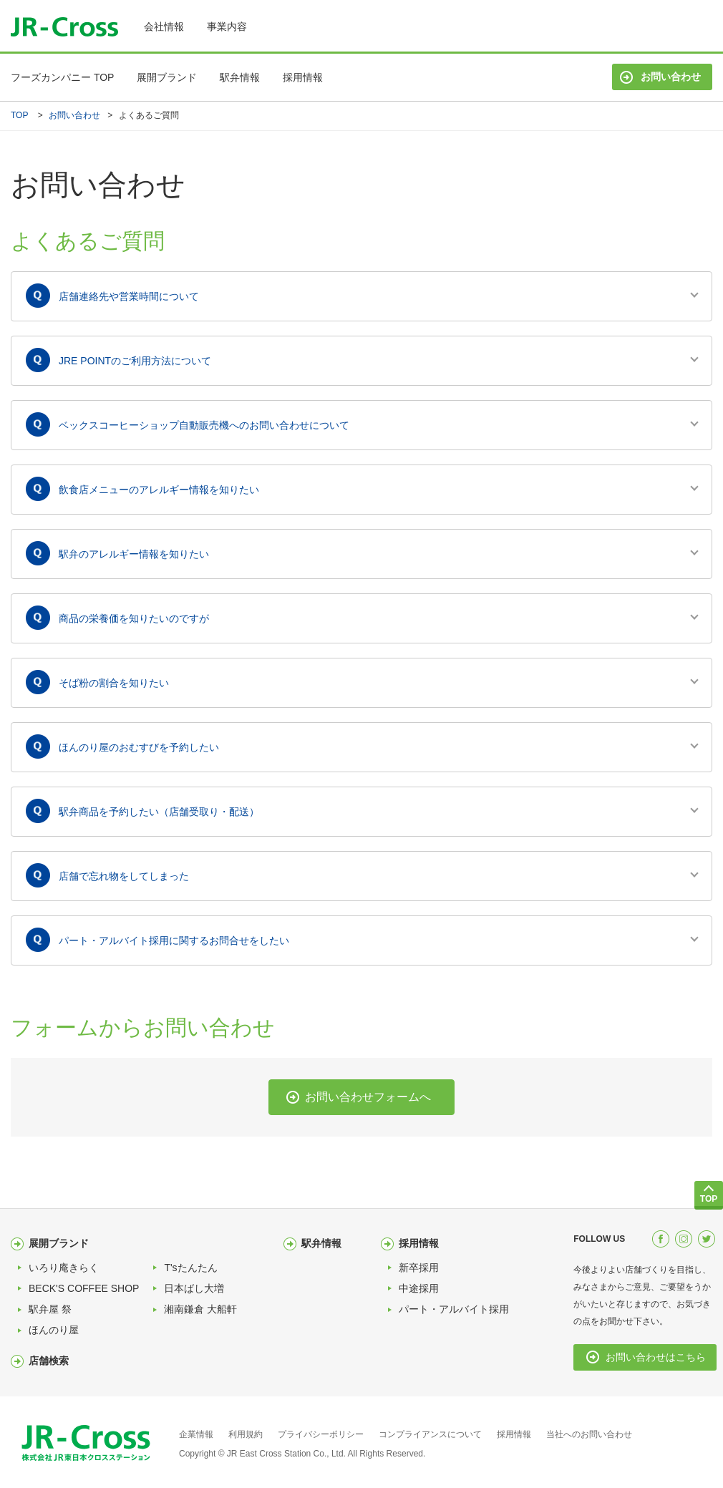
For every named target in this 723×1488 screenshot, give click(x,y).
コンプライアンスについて (430, 1434)
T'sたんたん (190, 1267)
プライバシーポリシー (321, 1434)
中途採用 (419, 1288)
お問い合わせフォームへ (368, 1097)
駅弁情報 (240, 77)
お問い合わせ (671, 76)
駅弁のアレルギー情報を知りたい (134, 554)
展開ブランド (167, 77)
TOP (19, 115)
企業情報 (196, 1434)
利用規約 (245, 1434)
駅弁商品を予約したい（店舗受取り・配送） (159, 811)
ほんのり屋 (54, 1330)
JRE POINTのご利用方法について (135, 360)
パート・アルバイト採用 (454, 1309)
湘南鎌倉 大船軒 (200, 1309)
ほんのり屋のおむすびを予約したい (139, 747)
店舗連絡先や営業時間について (129, 296)
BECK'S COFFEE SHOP (84, 1288)
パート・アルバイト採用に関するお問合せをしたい (174, 940)
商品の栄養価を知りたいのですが (134, 618)
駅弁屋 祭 (50, 1309)
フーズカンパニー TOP (62, 77)
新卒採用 (419, 1267)
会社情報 (164, 26)
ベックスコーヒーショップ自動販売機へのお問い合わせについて (204, 425)
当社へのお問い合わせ (589, 1434)
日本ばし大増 (194, 1288)
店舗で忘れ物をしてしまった (124, 876)
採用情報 (303, 77)
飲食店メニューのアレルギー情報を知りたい (159, 489)
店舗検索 (49, 1360)
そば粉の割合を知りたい (114, 683)
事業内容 (227, 26)
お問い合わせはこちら (656, 1357)
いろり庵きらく (64, 1267)
